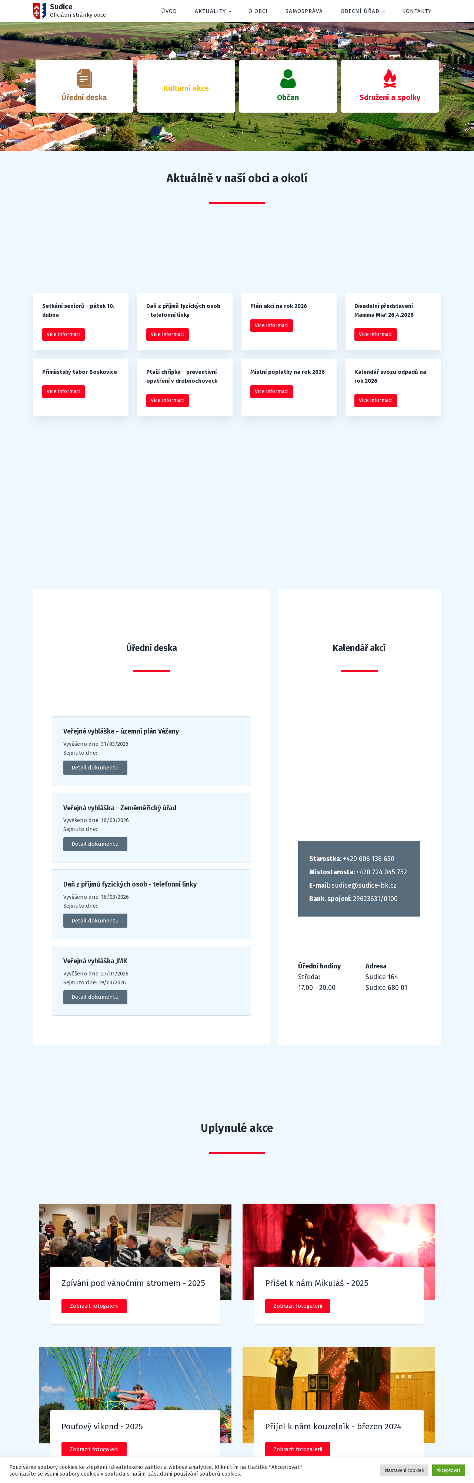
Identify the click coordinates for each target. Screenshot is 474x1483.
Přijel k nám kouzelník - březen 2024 (333, 1427)
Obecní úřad (360, 11)
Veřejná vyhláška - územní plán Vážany (121, 731)
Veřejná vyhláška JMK (95, 961)
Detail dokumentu (95, 767)
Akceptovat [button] (448, 1470)
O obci (258, 11)
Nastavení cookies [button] (404, 1470)
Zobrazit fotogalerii (94, 1306)
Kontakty (417, 11)
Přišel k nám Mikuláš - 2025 (316, 1283)
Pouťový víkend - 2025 (102, 1427)
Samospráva (304, 11)
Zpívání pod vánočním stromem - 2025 (133, 1283)
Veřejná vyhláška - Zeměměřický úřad (120, 808)
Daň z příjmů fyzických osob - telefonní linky (130, 884)
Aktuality (210, 11)
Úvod (169, 11)
